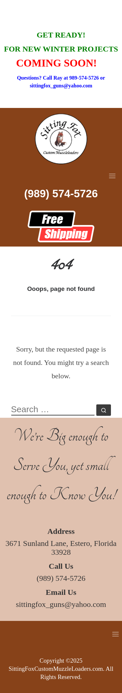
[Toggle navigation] (112, 175)
